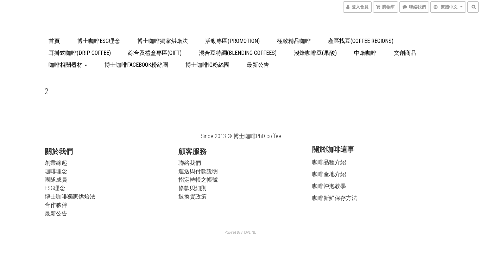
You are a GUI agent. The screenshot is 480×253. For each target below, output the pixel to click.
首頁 (54, 41)
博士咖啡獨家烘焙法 (162, 41)
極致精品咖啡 (294, 41)
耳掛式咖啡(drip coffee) (80, 53)
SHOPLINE (248, 232)
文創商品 (405, 53)
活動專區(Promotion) (232, 41)
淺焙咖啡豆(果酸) (315, 53)
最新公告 (258, 64)
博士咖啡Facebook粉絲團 (136, 64)
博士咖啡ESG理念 (98, 41)
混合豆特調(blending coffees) (238, 53)
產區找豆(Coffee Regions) (360, 41)
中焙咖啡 (365, 53)
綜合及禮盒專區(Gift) (155, 53)
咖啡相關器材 (68, 64)
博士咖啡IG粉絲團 (207, 64)
